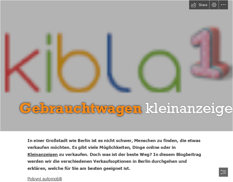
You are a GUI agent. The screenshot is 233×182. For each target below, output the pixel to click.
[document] (116, 91)
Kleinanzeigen (42, 154)
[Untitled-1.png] (116, 65)
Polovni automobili (44, 178)
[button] (199, 4)
